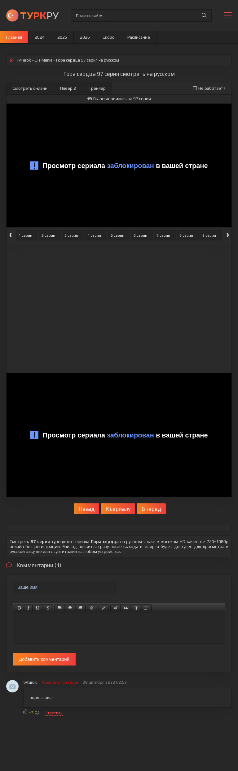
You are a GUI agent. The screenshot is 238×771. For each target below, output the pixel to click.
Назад (86, 509)
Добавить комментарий (44, 659)
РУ (39, 15)
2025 (62, 37)
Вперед (151, 509)
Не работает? (209, 88)
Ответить (54, 713)
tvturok (30, 682)
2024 (40, 37)
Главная (14, 37)
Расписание (138, 37)
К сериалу (117, 509)
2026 (85, 37)
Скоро (109, 37)
